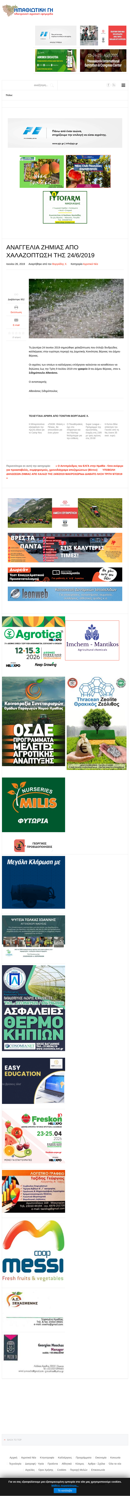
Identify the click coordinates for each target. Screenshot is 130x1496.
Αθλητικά (67, 1463)
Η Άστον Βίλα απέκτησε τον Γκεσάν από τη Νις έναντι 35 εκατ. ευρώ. (112, 430)
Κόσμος (79, 1463)
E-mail (16, 325)
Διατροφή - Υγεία (34, 1463)
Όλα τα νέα (115, 1463)
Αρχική (13, 1457)
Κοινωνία (115, 1457)
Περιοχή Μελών (78, 1469)
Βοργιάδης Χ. (59, 264)
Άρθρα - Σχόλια (96, 1463)
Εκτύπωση (16, 312)
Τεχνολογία (15, 1463)
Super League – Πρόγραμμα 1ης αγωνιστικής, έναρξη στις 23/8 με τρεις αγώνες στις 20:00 (94, 431)
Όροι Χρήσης (46, 1469)
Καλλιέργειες (65, 1457)
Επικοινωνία (98, 1469)
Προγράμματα (83, 1457)
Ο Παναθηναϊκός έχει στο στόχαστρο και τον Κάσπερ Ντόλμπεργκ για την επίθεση (75, 431)
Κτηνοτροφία (47, 1457)
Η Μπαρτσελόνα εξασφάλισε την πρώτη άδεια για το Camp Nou (37, 428)
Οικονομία (101, 1457)
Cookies (61, 1469)
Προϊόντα (53, 1463)
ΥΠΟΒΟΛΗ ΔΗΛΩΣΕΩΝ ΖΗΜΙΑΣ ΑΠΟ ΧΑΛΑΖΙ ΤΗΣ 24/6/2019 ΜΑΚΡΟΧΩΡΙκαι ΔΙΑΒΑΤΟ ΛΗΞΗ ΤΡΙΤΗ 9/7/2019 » (64, 473)
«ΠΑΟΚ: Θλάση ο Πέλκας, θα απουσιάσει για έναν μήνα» (56, 428)
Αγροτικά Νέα (90, 264)
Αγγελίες (30, 1469)
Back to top (14, 1440)
